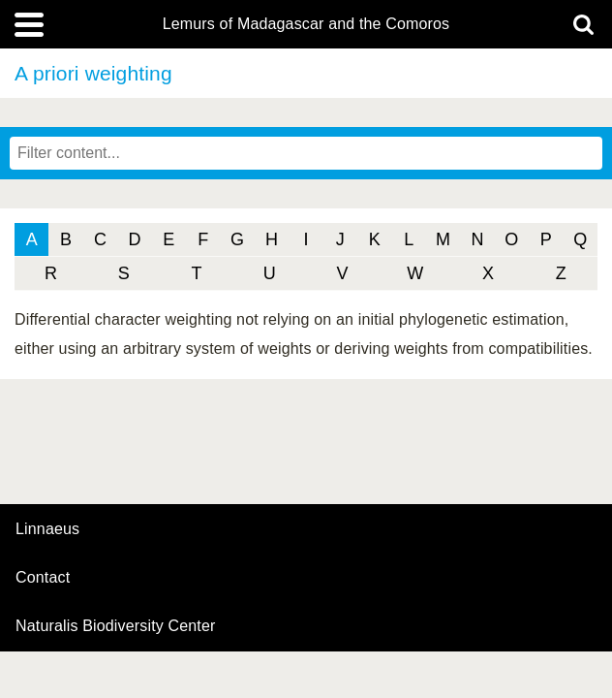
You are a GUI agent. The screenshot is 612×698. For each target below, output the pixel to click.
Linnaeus (47, 529)
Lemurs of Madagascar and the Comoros (306, 24)
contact (42, 577)
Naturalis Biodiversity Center (115, 626)
